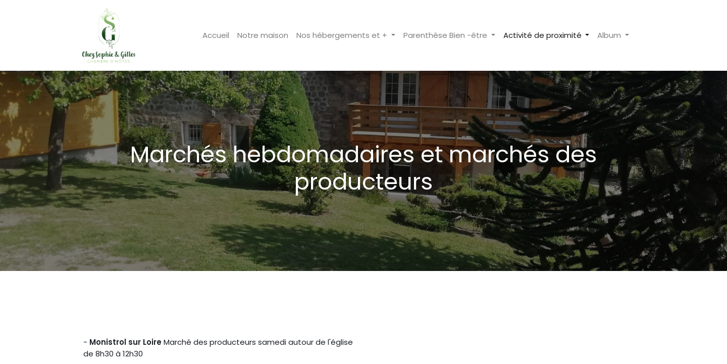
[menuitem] (211, 36)
